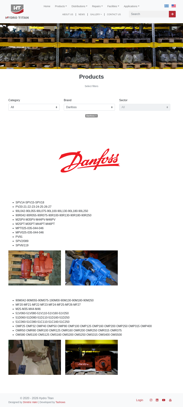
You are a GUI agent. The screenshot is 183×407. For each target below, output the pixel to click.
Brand (67, 100)
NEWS (81, 14)
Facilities (112, 6)
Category (14, 100)
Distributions (78, 6)
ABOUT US (67, 14)
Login (139, 400)
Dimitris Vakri (30, 402)
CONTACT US (114, 14)
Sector (123, 100)
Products (60, 6)
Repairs (96, 6)
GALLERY (95, 14)
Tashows (60, 402)
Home (47, 6)
